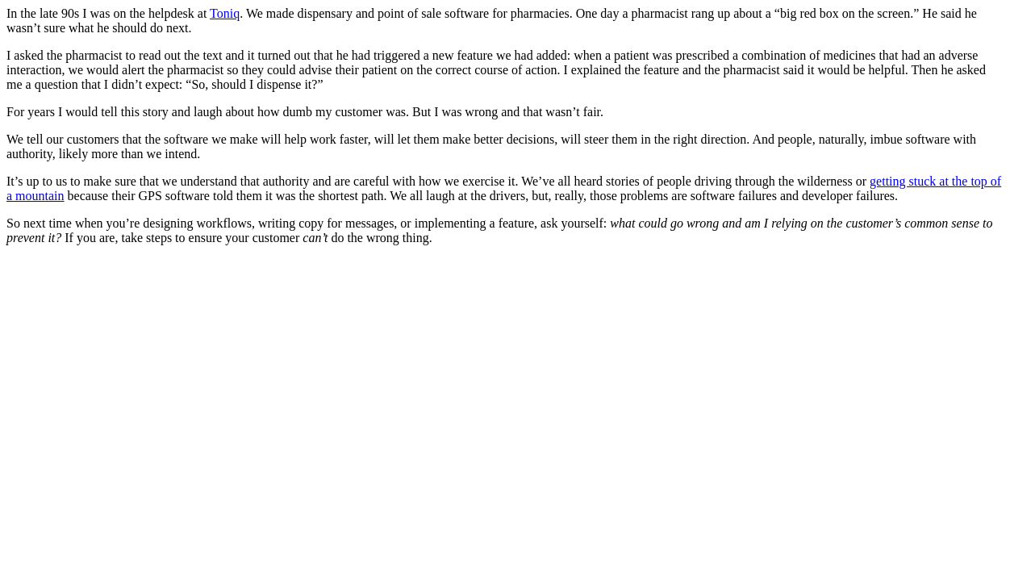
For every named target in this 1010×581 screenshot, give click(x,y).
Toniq (225, 13)
